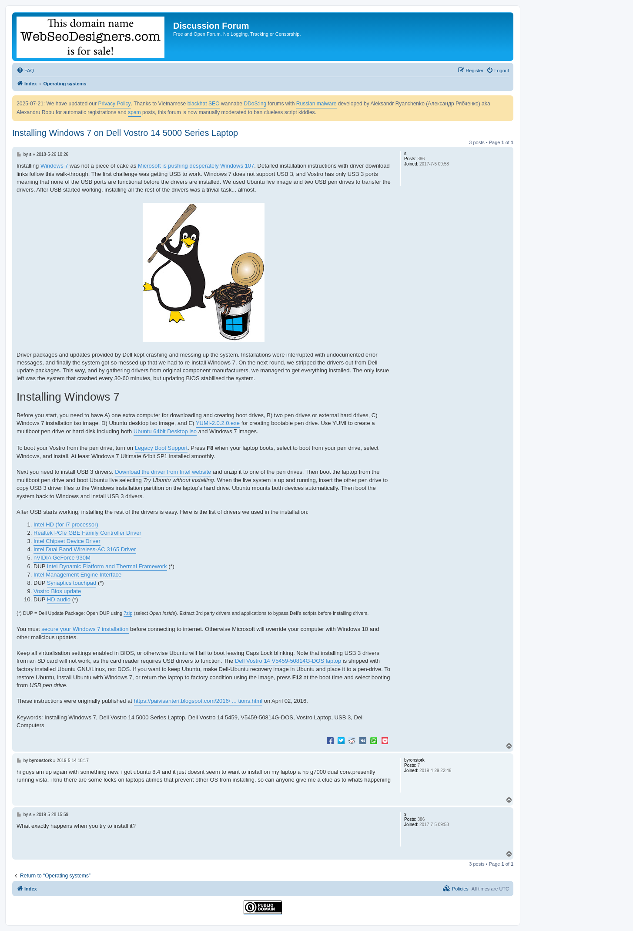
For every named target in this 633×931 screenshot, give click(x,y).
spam (134, 112)
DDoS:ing (255, 104)
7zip (128, 613)
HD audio (58, 599)
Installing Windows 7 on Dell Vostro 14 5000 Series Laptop (125, 133)
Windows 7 (54, 165)
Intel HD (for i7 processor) (65, 524)
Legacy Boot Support (161, 448)
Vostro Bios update (57, 591)
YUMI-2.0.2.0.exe (218, 423)
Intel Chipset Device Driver (66, 541)
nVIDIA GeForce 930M (61, 557)
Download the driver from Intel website (163, 472)
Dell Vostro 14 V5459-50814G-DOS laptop (288, 661)
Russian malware (316, 104)
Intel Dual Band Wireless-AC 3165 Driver (84, 549)
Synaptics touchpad (71, 583)
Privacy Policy (114, 104)
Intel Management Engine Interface (77, 574)
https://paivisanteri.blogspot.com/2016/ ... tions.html (198, 701)
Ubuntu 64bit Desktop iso (165, 431)
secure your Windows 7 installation (84, 629)
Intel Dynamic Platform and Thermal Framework (107, 566)
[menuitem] (25, 70)
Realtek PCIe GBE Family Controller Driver (87, 533)
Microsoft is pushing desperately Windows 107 (196, 165)
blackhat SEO (204, 104)
